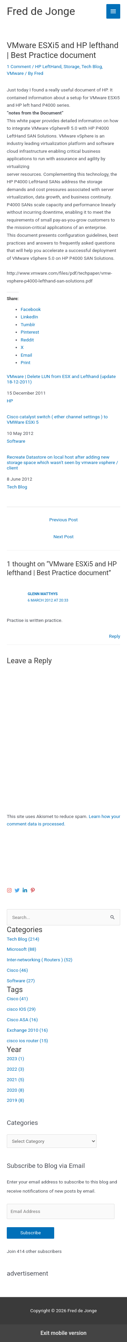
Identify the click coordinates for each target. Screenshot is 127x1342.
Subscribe (30, 1232)
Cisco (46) (17, 970)
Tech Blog (91, 66)
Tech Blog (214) (23, 939)
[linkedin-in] (25, 890)
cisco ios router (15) (27, 1040)
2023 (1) (15, 1058)
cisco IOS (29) (21, 1009)
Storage (72, 66)
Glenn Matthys (43, 594)
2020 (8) (15, 1090)
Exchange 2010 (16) (27, 1030)
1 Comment (19, 66)
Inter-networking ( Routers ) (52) (39, 959)
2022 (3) (15, 1069)
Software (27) (21, 980)
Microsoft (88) (21, 949)
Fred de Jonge (41, 11)
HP (10, 400)
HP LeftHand (48, 66)
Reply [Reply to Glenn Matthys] (114, 636)
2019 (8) (15, 1100)
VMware (15, 73)
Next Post (64, 536)
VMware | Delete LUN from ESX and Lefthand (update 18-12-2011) (61, 379)
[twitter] (18, 890)
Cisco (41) (17, 998)
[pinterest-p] (33, 890)
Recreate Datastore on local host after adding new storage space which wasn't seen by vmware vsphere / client (62, 462)
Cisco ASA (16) (22, 1019)
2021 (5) (15, 1079)
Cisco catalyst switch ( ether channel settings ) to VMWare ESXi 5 (57, 419)
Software (16, 441)
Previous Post (63, 519)
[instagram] (10, 890)
